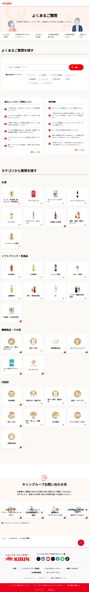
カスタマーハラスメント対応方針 (17, 553)
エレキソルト (48, 83)
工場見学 (44, 75)
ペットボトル (34, 83)
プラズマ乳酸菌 (57, 75)
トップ (4, 568)
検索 (76, 67)
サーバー (32, 75)
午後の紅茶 (56, 79)
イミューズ (44, 79)
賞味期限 (32, 79)
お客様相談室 (13, 568)
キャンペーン (71, 75)
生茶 (68, 79)
